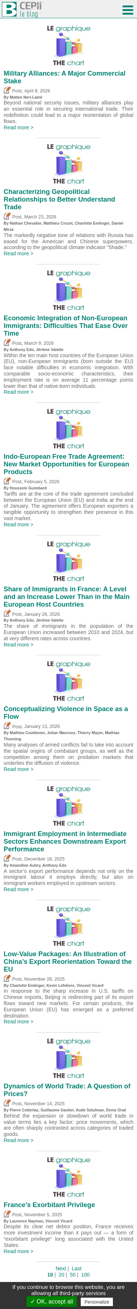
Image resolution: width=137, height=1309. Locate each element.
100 (85, 1275)
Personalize (96, 1302)
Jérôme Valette (49, 349)
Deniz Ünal (116, 1110)
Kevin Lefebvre (60, 985)
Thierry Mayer (90, 732)
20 (61, 1275)
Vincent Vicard (90, 985)
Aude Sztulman (90, 1110)
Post (13, 91)
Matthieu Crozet (58, 223)
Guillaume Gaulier (57, 1110)
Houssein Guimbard (28, 488)
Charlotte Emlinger (92, 223)
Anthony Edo (21, 349)
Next (61, 1268)
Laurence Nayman (26, 1221)
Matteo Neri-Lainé (26, 97)
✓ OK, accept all (51, 1301)
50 (73, 1275)
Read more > (18, 127)
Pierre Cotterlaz (24, 1110)
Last (76, 1268)
